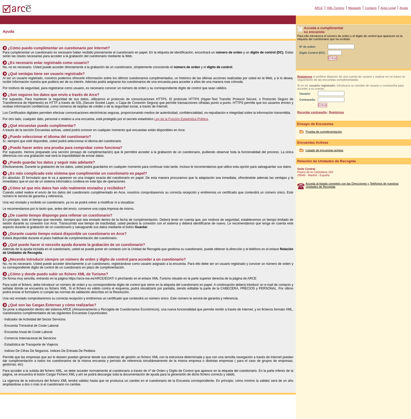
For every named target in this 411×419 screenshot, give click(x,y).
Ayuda (403, 7)
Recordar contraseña (312, 112)
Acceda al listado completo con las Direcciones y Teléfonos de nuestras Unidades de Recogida (352, 185)
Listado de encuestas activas (324, 150)
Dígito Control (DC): (312, 52)
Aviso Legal (388, 7)
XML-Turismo (335, 7)
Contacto (371, 7)
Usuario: (305, 93)
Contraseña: (307, 99)
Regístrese (304, 76)
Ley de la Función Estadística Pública (181, 119)
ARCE (318, 7)
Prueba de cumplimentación (324, 131)
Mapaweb (354, 7)
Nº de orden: (307, 46)
